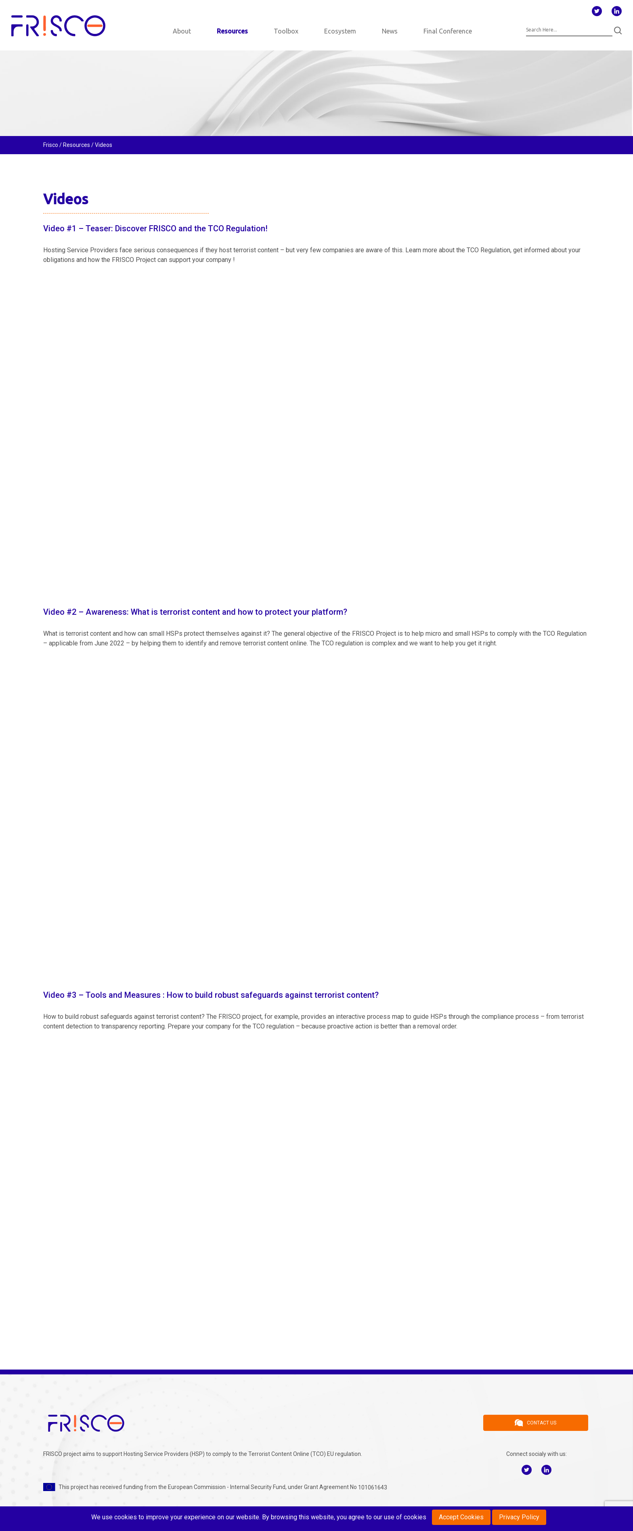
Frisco (50, 145)
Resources (232, 31)
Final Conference (447, 31)
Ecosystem (340, 31)
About (182, 31)
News (390, 31)
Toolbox (286, 31)
